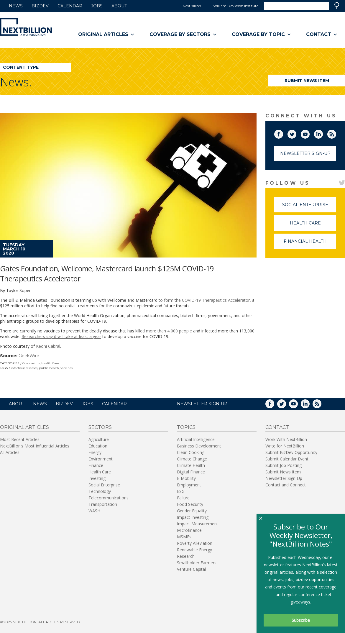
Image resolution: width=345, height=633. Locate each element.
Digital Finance (191, 472)
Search (336, 5)
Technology (99, 491)
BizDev (40, 6)
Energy (94, 452)
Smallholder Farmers (196, 562)
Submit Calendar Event (286, 459)
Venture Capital (191, 569)
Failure (183, 498)
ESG (181, 491)
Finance (95, 465)
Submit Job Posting (283, 465)
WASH (94, 511)
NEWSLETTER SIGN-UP (202, 403)
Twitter (285, 405)
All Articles (9, 452)
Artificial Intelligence (196, 439)
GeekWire (29, 355)
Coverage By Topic (261, 34)
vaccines (66, 368)
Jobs (97, 6)
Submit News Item (307, 80)
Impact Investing (192, 517)
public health (49, 368)
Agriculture (98, 439)
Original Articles (106, 34)
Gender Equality (192, 511)
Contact (322, 34)
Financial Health (310, 244)
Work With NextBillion (286, 439)
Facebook (282, 133)
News (16, 6)
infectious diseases (24, 368)
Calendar (70, 6)
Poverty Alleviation (194, 543)
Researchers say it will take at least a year (61, 336)
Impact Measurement (197, 524)
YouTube (309, 133)
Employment (189, 485)
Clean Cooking (190, 452)
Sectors (100, 427)
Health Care (50, 363)
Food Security (190, 504)
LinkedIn (322, 133)
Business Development (199, 446)
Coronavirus (31, 363)
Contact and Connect (285, 485)
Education (97, 446)
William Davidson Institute (235, 6)
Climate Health (191, 465)
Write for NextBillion (284, 446)
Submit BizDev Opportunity (291, 452)
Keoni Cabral (48, 346)
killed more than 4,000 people (163, 331)
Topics (186, 427)
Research (186, 556)
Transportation (102, 504)
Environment (100, 459)
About (119, 6)
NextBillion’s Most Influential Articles (34, 446)
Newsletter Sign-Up (305, 153)
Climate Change (192, 459)
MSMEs (184, 536)
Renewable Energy (194, 549)
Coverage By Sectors (183, 34)
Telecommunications (108, 498)
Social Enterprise (309, 207)
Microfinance (189, 530)
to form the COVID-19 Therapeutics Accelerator (204, 300)
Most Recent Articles (20, 439)
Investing (97, 478)
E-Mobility (186, 478)
